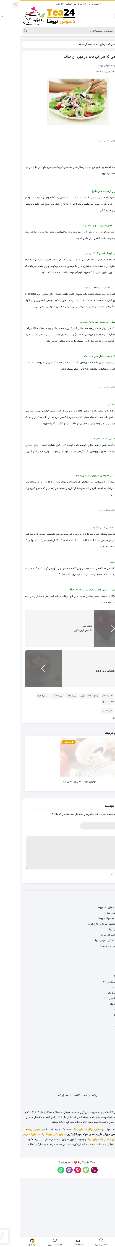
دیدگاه (105, 894)
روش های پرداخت (99, 1069)
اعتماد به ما (75, 4)
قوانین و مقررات (101, 1080)
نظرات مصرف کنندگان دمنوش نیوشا (91, 1000)
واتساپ (105, 1022)
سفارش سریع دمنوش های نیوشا (93, 967)
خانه (109, 44)
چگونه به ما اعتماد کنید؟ (97, 973)
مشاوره (38, 4)
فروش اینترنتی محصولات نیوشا (93, 978)
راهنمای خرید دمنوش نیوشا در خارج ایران (88, 984)
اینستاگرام (104, 1011)
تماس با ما (104, 1097)
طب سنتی (87, 770)
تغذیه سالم (87, 755)
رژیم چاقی (51, 755)
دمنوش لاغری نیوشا (36, 1194)
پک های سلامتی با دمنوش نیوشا (83, 1199)
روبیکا (106, 1017)
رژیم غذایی (36, 755)
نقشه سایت (103, 1028)
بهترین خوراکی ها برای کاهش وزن (58, 841)
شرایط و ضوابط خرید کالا (96, 1058)
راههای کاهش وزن (69, 755)
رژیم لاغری (22, 755)
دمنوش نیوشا (14, 1190)
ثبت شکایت (103, 1091)
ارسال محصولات (101, 1075)
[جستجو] (52, 30)
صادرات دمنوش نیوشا (98, 989)
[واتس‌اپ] (109, 1214)
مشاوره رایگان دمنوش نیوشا (66, 1190)
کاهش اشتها (87, 762)
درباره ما (105, 1102)
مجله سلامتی (102, 962)
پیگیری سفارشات (101, 1047)
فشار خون (102, 762)
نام (107, 880)
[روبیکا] (109, 1223)
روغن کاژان (107, 1194)
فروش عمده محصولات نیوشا (95, 995)
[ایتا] (109, 1232)
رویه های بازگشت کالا (98, 1053)
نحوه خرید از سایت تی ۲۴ (96, 1042)
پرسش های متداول (99, 1064)
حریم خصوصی (101, 1086)
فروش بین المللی (55, 4)
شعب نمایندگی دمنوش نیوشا (94, 1006)
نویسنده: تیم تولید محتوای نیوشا (94, 65)
